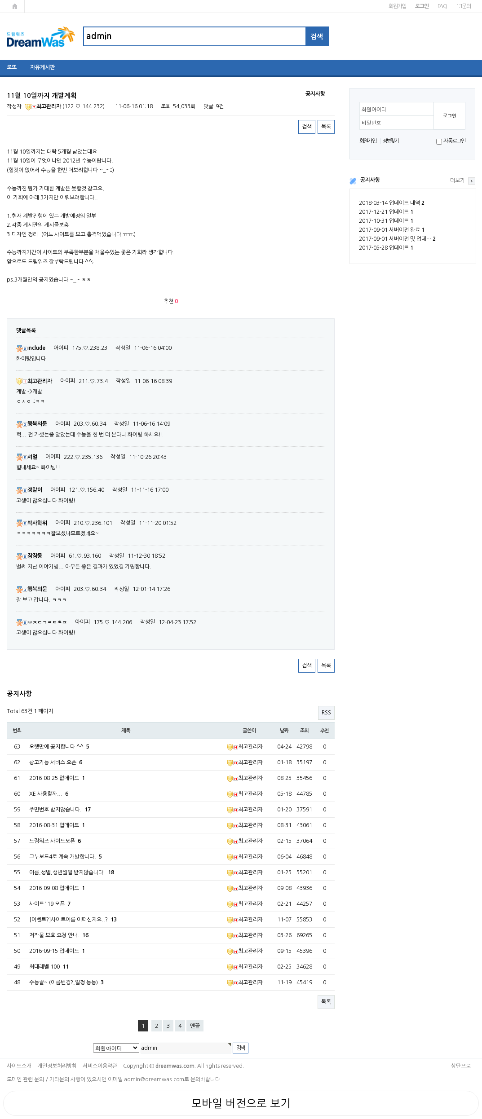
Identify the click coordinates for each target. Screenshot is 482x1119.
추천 (324, 730)
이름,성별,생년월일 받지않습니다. (71, 872)
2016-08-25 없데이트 (57, 778)
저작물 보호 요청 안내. (58, 935)
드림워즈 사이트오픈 (55, 841)
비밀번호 (371, 123)
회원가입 (397, 6)
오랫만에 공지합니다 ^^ (59, 746)
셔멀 (26, 457)
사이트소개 (19, 1066)
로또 (12, 67)
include (30, 348)
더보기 (457, 180)
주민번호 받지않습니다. (60, 809)
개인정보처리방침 (57, 1066)
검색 (307, 126)
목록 (326, 126)
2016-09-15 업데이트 (57, 951)
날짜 (284, 730)
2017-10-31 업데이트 (386, 221)
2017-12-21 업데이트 (386, 212)
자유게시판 (42, 67)
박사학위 (31, 523)
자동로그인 (454, 141)
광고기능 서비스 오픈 (55, 762)
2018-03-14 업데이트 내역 (392, 203)
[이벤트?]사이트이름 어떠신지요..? (73, 919)
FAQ (442, 6)
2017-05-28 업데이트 (386, 248)
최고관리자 (43, 106)
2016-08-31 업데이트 (57, 825)
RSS (326, 712)
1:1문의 (463, 6)
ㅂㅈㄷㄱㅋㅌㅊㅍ (41, 622)
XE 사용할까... (48, 794)
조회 (304, 730)
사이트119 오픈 (50, 904)
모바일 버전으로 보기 (241, 1103)
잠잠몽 (29, 556)
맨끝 (195, 1026)
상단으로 (461, 1066)
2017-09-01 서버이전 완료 (392, 230)
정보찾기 (390, 141)
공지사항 (370, 180)
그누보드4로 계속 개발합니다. (65, 856)
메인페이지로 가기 (15, 6)
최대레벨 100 (49, 966)
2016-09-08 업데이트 (57, 888)
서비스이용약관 (100, 1066)
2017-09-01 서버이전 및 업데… (397, 239)
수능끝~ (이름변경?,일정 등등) (66, 982)
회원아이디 (374, 109)
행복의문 (31, 424)
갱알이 (29, 490)
